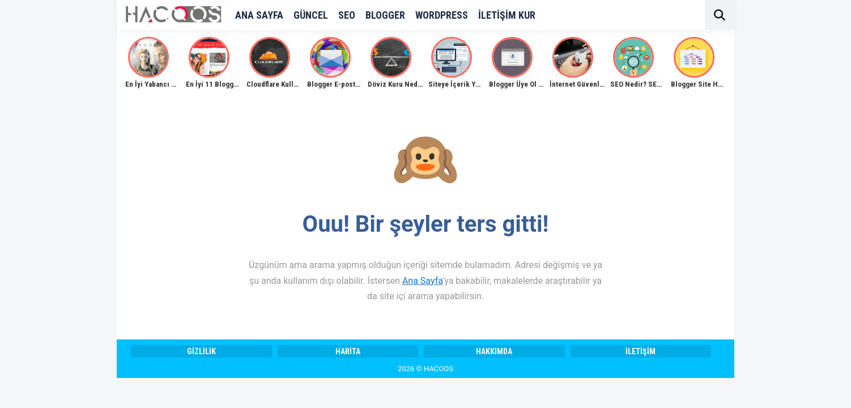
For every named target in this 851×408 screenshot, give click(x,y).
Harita (347, 351)
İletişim (641, 351)
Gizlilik (201, 351)
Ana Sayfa (422, 280)
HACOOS (438, 368)
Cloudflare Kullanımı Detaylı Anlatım (303, 84)
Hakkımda (494, 351)
